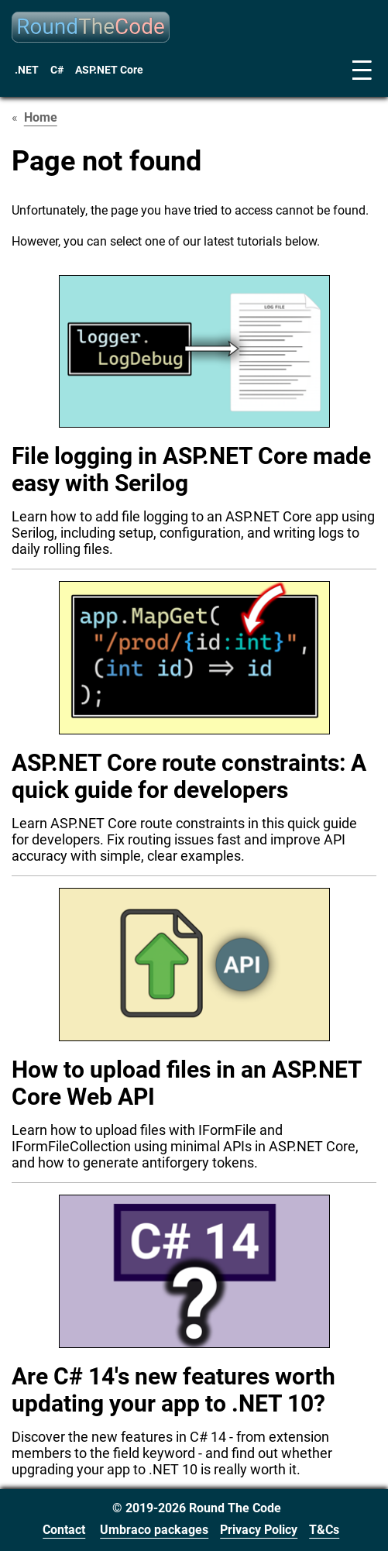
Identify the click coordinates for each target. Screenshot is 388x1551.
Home (40, 117)
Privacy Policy (258, 1529)
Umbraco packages (154, 1529)
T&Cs (324, 1529)
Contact (64, 1529)
